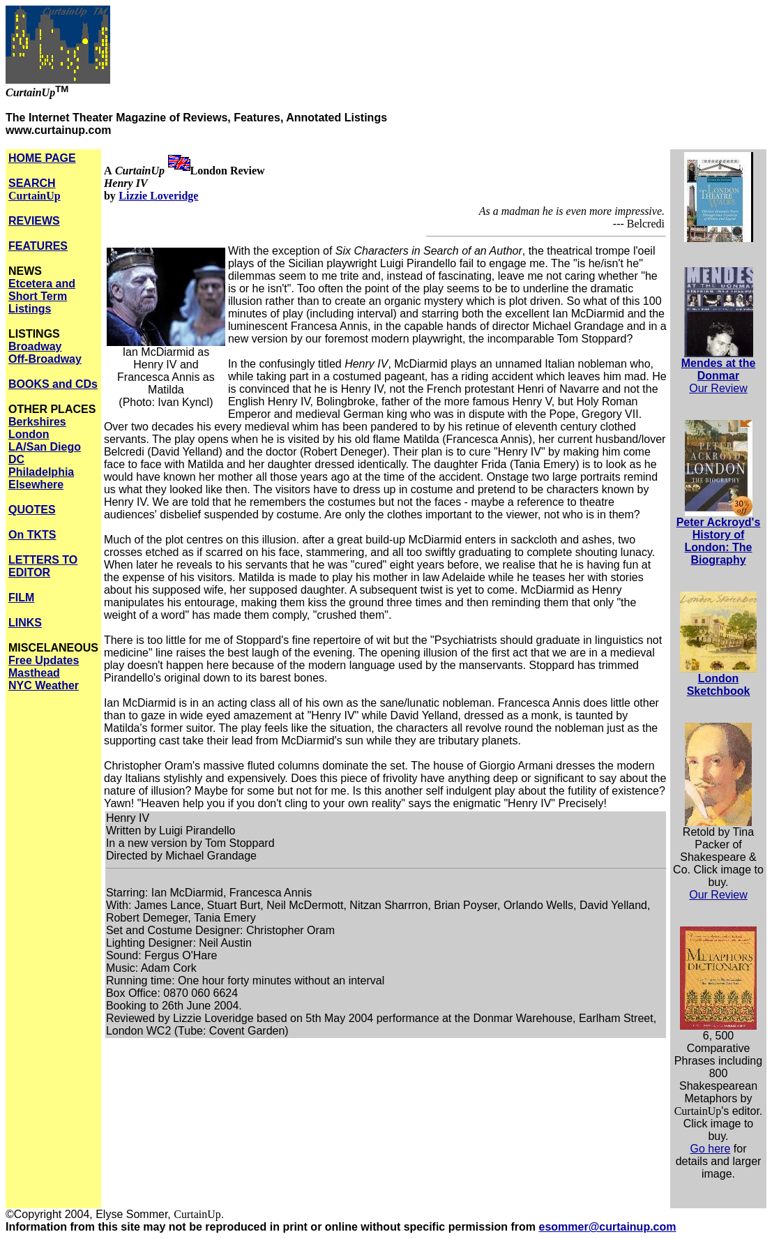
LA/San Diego (44, 447)
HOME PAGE (42, 158)
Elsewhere (35, 484)
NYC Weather (43, 685)
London (29, 434)
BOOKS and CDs (53, 384)
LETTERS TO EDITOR (42, 566)
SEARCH (34, 189)
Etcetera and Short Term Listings (41, 296)
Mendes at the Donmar (718, 369)
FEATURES (38, 246)
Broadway (34, 346)
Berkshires (37, 422)
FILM (21, 597)
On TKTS (32, 535)
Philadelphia (41, 472)
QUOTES (32, 510)
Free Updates (43, 660)
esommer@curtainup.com (607, 1227)
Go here (710, 1149)
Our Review (718, 388)
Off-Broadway (45, 359)
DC (16, 459)
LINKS (25, 623)
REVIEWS (34, 221)
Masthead (34, 673)
